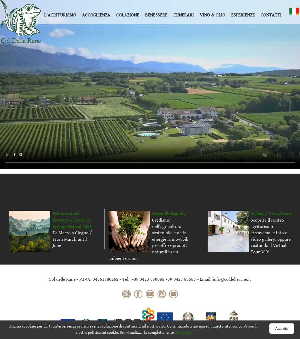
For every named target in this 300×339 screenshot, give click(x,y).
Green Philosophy (169, 214)
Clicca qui (183, 332)
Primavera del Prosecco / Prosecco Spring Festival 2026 (72, 220)
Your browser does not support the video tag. (150, 84)
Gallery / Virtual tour (271, 214)
